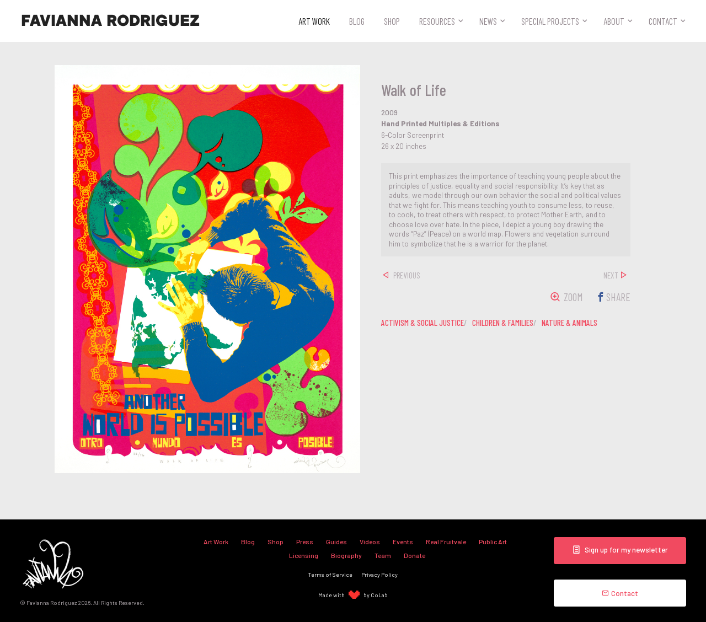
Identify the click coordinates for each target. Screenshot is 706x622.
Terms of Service (330, 574)
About (613, 20)
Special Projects (550, 20)
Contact (663, 20)
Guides (336, 541)
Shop (392, 20)
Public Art (493, 541)
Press (304, 541)
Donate (414, 555)
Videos (370, 541)
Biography (346, 555)
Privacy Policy (379, 574)
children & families (502, 323)
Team (383, 555)
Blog (357, 20)
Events (403, 541)
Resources (437, 20)
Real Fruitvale (446, 541)
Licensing (303, 555)
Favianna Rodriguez (110, 21)
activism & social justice (422, 323)
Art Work (314, 20)
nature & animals (569, 323)
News (488, 20)
